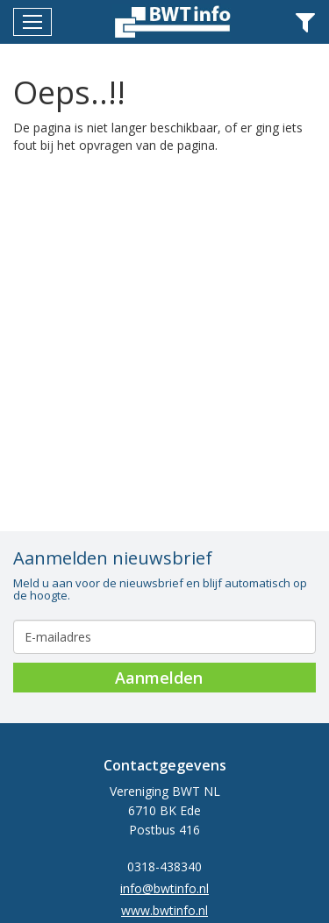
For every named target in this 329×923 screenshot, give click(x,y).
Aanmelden (159, 677)
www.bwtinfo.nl (164, 910)
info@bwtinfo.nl (164, 888)
